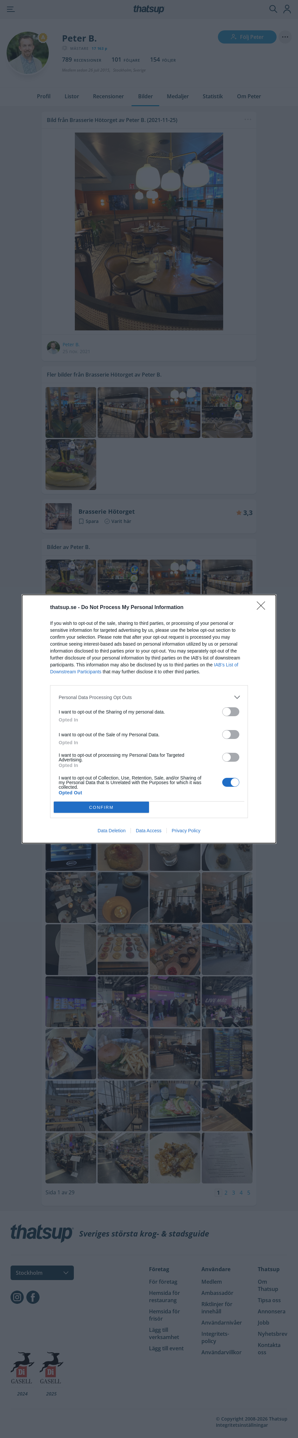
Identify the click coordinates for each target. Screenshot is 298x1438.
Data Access (149, 830)
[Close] (263, 607)
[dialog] (149, 719)
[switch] (230, 711)
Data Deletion (112, 830)
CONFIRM (101, 807)
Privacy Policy (186, 830)
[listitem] (149, 697)
